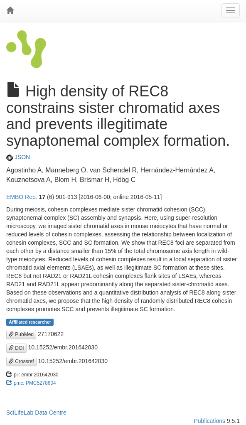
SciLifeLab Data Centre (36, 412)
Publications (209, 421)
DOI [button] (16, 348)
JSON (18, 157)
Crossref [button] (21, 361)
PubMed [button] (21, 334)
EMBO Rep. (21, 197)
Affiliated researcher (30, 321)
